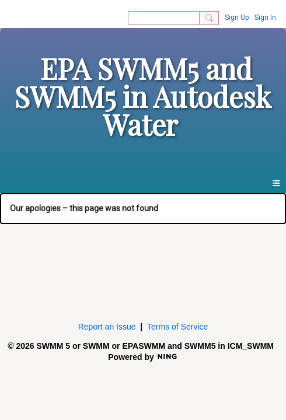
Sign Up (237, 17)
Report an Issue (107, 326)
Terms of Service (177, 326)
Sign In (265, 17)
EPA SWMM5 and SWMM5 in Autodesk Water (143, 96)
